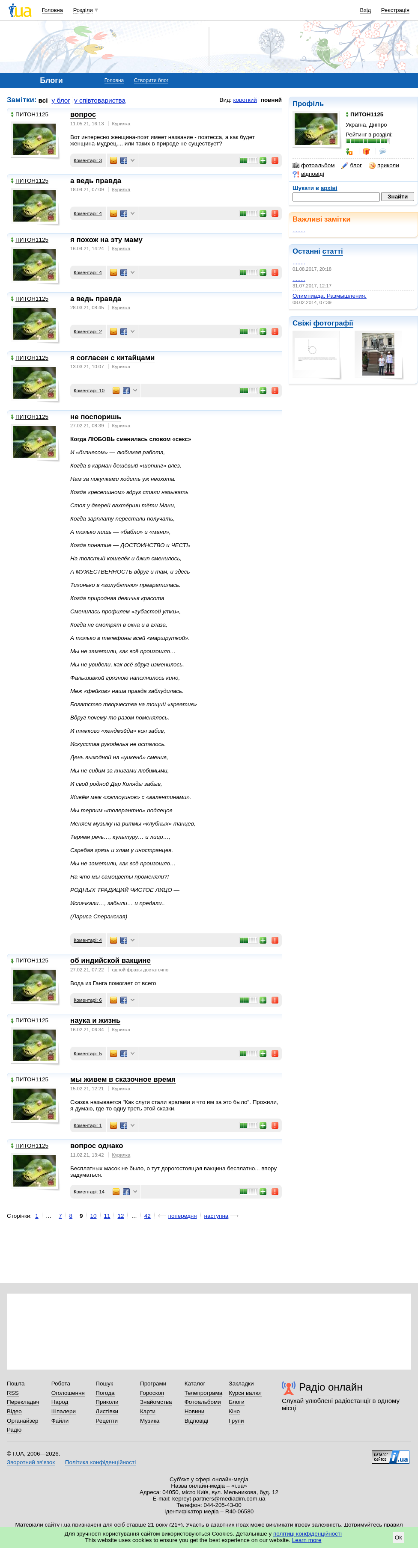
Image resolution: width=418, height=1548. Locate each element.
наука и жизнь (95, 1020)
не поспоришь (95, 417)
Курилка (121, 123)
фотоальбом (313, 165)
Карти (147, 1411)
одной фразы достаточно (140, 969)
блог (351, 165)
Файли (60, 1421)
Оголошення (68, 1393)
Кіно (234, 1411)
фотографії (333, 323)
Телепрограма (204, 1393)
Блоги (237, 1402)
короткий (245, 100)
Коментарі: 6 (88, 1000)
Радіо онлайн (331, 1387)
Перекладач (23, 1402)
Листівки (107, 1411)
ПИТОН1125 (29, 114)
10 (93, 1216)
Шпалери (63, 1411)
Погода (105, 1393)
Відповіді (197, 1421)
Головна (52, 10)
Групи (236, 1421)
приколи (384, 165)
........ (299, 230)
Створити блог (151, 80)
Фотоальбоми (203, 1402)
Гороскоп (152, 1393)
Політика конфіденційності (100, 1462)
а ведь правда (95, 181)
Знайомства (156, 1402)
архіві (329, 188)
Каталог (195, 1383)
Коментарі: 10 (89, 390)
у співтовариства (99, 100)
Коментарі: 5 (88, 1053)
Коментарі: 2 (88, 331)
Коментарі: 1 (88, 1125)
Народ (60, 1402)
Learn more (307, 1540)
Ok (398, 1537)
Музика (149, 1421)
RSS (13, 1393)
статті (332, 251)
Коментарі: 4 (88, 213)
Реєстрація (395, 10)
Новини (195, 1411)
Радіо (14, 1430)
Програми (153, 1383)
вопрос (83, 114)
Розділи (83, 10)
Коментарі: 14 (89, 1191)
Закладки (241, 1383)
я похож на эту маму (106, 240)
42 (147, 1216)
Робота (60, 1383)
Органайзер (22, 1421)
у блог (61, 100)
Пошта (15, 1383)
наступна (216, 1216)
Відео (14, 1411)
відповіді (308, 174)
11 (107, 1216)
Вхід (365, 10)
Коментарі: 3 (88, 160)
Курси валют (245, 1393)
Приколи (107, 1402)
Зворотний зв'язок (31, 1462)
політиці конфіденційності (307, 1533)
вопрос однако (96, 1146)
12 (120, 1216)
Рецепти (107, 1421)
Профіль (308, 104)
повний (271, 100)
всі (43, 100)
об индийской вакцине (110, 960)
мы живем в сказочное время (123, 1079)
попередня (182, 1216)
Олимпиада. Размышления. (330, 296)
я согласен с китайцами (112, 358)
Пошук (104, 1383)
